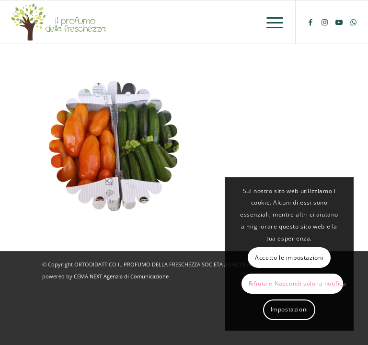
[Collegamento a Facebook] (310, 22)
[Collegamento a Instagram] (325, 22)
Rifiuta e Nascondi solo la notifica (296, 283)
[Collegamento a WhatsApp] (353, 22)
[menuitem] (270, 22)
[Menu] (270, 22)
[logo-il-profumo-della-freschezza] (59, 22)
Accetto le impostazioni (289, 257)
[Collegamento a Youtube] (339, 22)
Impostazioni (289, 309)
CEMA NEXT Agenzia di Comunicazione (121, 276)
